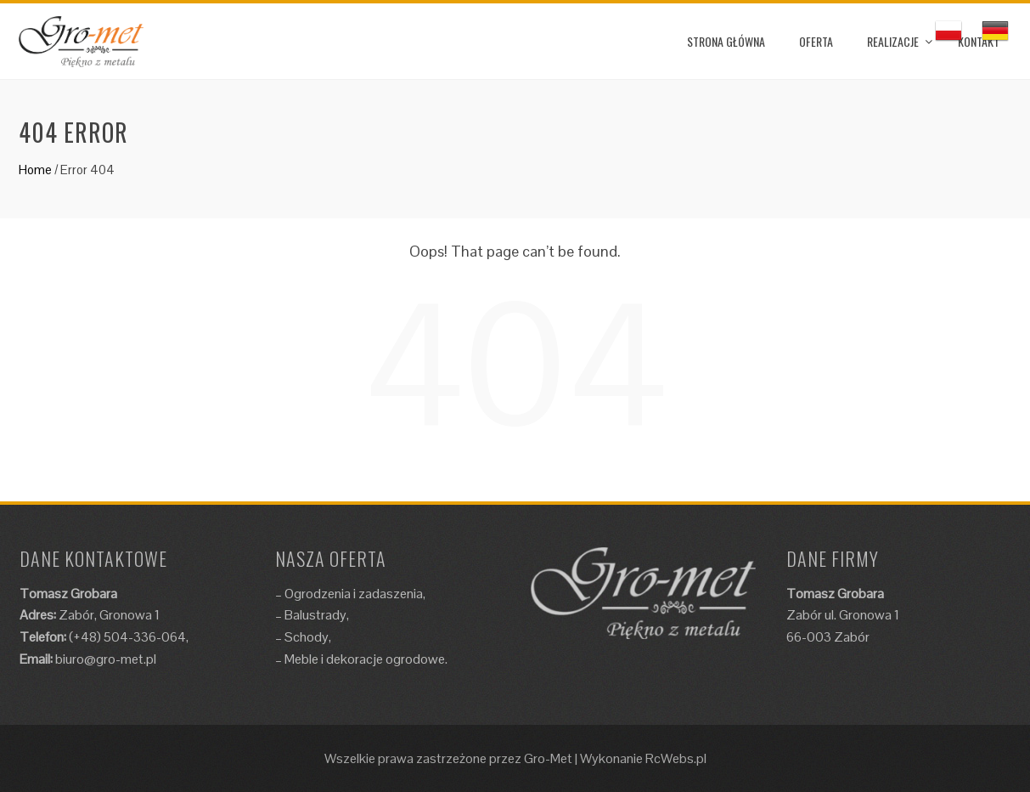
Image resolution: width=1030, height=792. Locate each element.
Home (35, 169)
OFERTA (816, 41)
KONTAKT (978, 41)
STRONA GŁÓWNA (726, 41)
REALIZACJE (893, 41)
